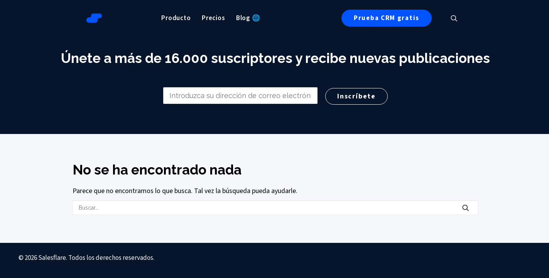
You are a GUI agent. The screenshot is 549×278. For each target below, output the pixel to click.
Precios (212, 18)
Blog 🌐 (247, 18)
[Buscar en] (275, 207)
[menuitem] (175, 18)
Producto (175, 18)
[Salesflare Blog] (93, 18)
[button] (457, 18)
